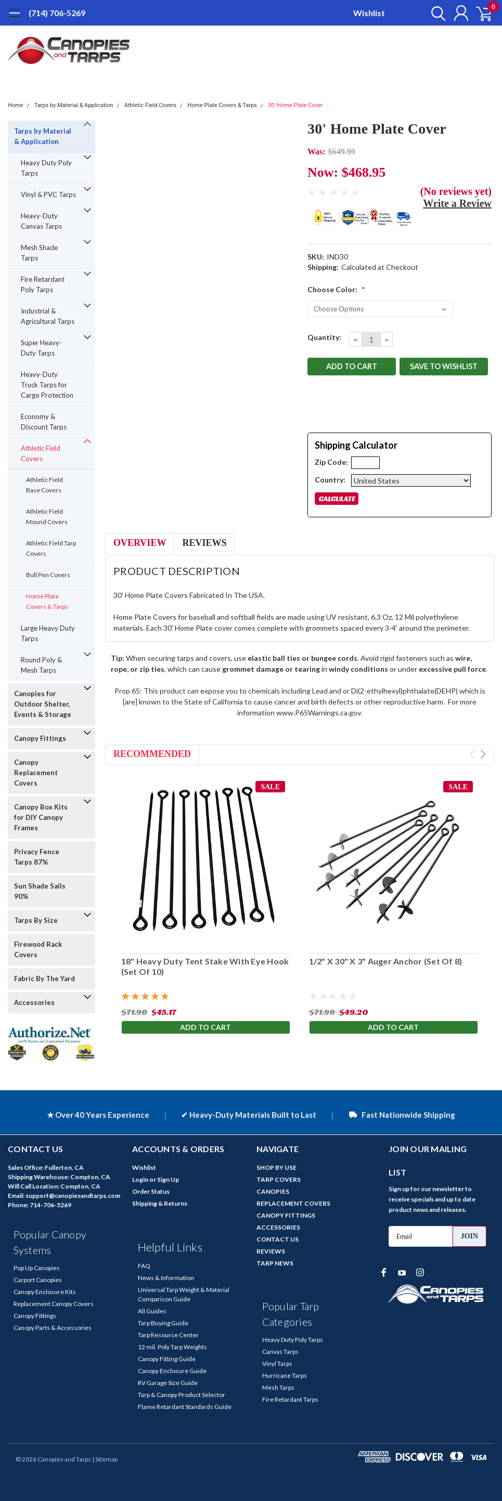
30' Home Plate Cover (295, 105)
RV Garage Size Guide (168, 1383)
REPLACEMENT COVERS (293, 1203)
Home (15, 105)
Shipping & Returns (159, 1203)
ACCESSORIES (278, 1227)
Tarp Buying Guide (163, 1323)
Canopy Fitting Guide (167, 1359)
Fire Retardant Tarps (290, 1399)
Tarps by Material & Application (73, 105)
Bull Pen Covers (48, 575)
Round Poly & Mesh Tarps (41, 665)
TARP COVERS (278, 1179)
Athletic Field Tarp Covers (51, 548)
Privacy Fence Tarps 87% (36, 856)
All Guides (152, 1311)
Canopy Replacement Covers (36, 772)
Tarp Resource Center (168, 1335)
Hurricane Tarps (284, 1375)
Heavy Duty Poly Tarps (46, 168)
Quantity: (324, 337)
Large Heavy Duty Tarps (48, 633)
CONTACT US (277, 1239)
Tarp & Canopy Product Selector (181, 1395)
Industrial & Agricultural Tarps (47, 316)
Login (140, 1179)
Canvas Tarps (280, 1351)
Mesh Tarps (278, 1387)
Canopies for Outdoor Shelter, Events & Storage (42, 704)
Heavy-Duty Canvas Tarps (41, 221)
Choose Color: (336, 289)
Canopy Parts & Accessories (53, 1328)
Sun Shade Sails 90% (40, 891)
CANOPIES (272, 1191)
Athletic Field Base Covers (44, 485)
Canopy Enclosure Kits (45, 1292)
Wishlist (369, 13)
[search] (433, 13)
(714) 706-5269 (57, 13)
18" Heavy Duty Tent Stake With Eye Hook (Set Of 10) (205, 966)
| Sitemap (105, 1459)
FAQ (144, 1266)
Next (483, 754)
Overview (139, 543)
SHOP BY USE (276, 1167)
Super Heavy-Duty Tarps (41, 347)
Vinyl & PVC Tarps (48, 194)
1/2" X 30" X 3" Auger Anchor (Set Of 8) (385, 960)
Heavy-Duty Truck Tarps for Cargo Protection (47, 384)
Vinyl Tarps (277, 1363)
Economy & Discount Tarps (44, 421)
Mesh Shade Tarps (39, 252)
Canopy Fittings (40, 738)
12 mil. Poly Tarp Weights (172, 1347)
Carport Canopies (38, 1280)
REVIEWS (270, 1251)
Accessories (34, 1002)
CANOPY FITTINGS (285, 1215)
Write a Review (457, 203)
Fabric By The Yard (44, 978)
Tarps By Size (36, 920)
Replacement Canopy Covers (54, 1304)
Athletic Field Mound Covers (47, 516)
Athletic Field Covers (150, 105)
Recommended (152, 754)
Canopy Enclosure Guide (172, 1371)
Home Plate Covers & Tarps (222, 105)
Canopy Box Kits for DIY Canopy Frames (41, 817)
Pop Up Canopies (37, 1268)
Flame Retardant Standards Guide (184, 1407)
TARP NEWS (274, 1263)
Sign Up (168, 1179)
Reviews (204, 543)
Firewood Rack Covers (38, 949)
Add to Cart (205, 1027)
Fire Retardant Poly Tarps (43, 284)
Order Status (151, 1191)
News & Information (166, 1278)
